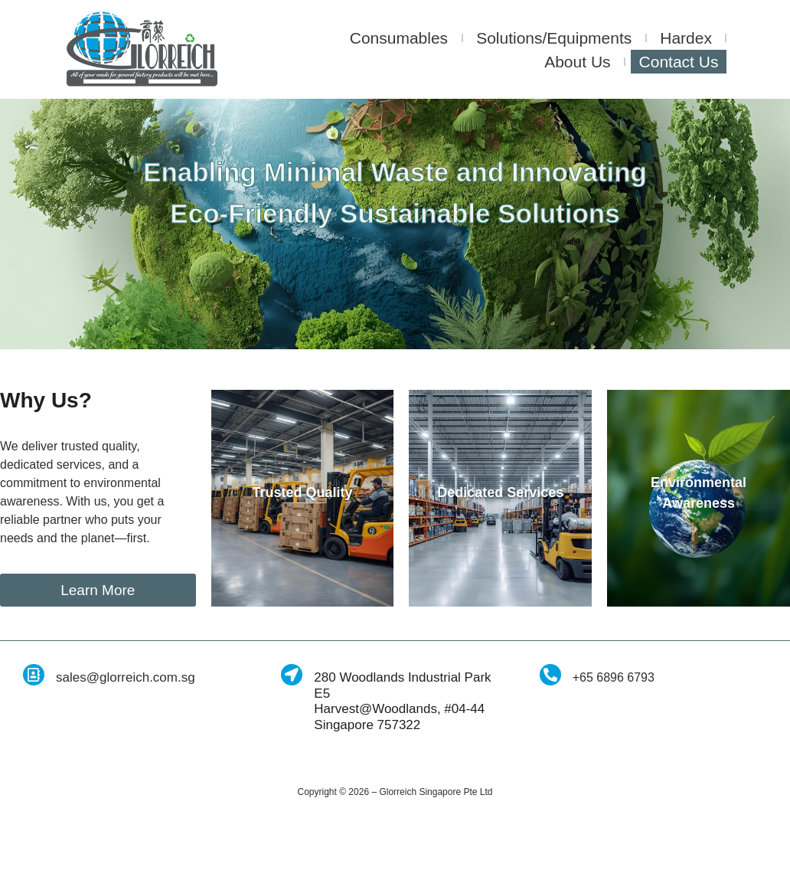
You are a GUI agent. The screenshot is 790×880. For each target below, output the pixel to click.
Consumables (399, 38)
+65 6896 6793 (614, 740)
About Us (577, 61)
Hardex (686, 38)
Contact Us (679, 61)
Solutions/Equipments (554, 38)
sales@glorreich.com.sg (125, 740)
